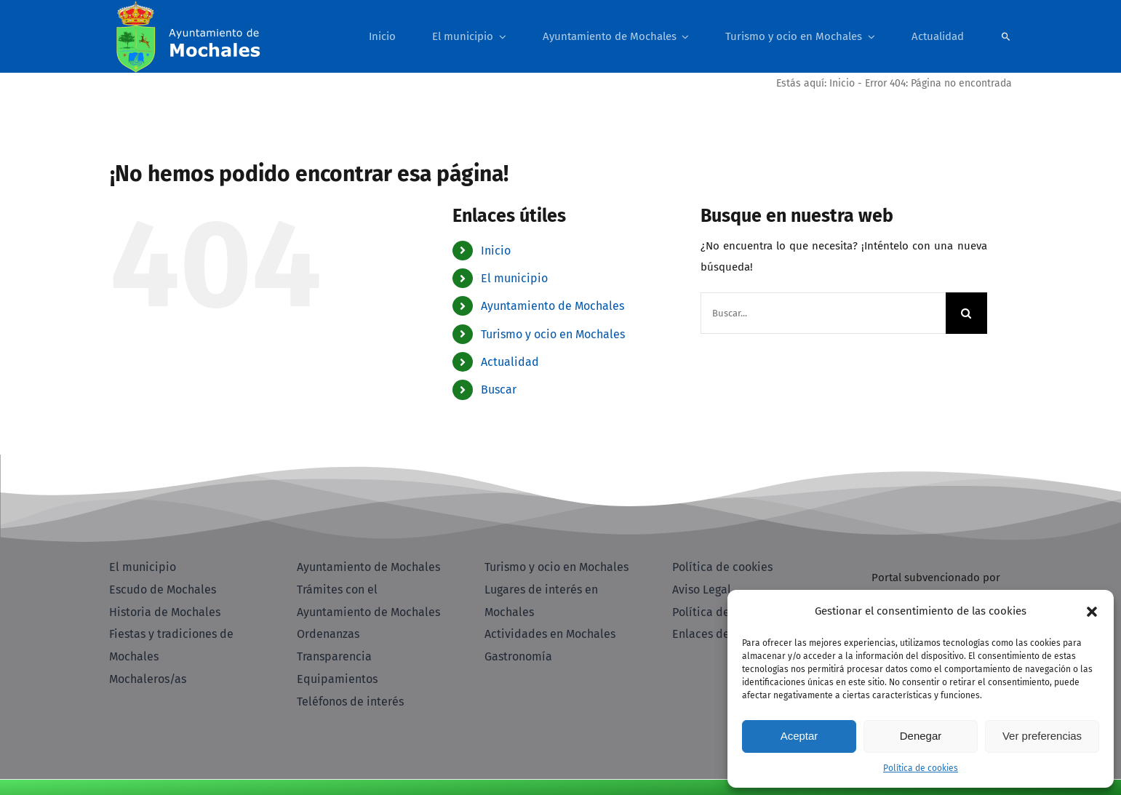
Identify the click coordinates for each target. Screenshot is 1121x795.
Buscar (498, 389)
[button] (1092, 611)
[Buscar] (1006, 36)
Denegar (921, 736)
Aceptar (799, 736)
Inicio (842, 83)
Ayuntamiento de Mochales (552, 306)
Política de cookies (920, 768)
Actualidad (510, 362)
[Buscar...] (823, 313)
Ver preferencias (1042, 736)
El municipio (514, 278)
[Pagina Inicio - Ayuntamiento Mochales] (222, 36)
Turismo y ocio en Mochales (553, 334)
